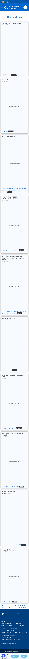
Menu (2, 7)
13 (5, 608)
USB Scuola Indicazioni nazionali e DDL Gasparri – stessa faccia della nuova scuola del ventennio (14, 190)
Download (14, 75)
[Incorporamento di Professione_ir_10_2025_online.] (14, 461)
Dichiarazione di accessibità (8, 636)
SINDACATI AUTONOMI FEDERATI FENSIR (12, 376)
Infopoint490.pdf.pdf (7, 601)
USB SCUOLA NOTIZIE (8, 136)
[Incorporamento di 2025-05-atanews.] (14, 49)
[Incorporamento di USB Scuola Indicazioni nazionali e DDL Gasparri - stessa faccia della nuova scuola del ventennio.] (14, 163)
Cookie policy (12, 643)
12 (3, 608)
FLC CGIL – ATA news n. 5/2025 (11, 23)
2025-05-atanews (6, 75)
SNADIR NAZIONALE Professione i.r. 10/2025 (13, 434)
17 (14, 608)
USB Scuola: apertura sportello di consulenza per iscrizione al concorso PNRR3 (13, 258)
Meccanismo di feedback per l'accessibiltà (11, 639)
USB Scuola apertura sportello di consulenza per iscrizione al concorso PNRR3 (14, 312)
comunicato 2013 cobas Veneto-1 (10, 250)
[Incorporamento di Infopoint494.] (14, 106)
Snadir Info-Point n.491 (9, 318)
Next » (25, 608)
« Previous (4, 606)
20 (21, 608)
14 (7, 608)
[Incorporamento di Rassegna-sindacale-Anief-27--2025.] (14, 519)
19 (19, 608)
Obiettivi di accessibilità (7, 637)
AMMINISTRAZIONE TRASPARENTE (9, 652)
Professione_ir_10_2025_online (10, 486)
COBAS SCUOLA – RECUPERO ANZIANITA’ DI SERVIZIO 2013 (11, 197)
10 (24, 606)
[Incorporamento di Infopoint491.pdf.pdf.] (14, 345)
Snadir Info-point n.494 (9, 80)
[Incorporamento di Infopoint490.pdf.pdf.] (14, 576)
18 (16, 608)
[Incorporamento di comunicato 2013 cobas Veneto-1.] (14, 225)
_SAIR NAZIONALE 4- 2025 (9, 428)
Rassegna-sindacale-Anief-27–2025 (11, 545)
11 (26, 606)
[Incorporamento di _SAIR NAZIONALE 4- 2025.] (14, 403)
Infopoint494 (5, 131)
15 (9, 608)
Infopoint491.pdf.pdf (7, 370)
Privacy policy (4, 643)
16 (12, 608)
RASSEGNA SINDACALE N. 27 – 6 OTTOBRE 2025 (12, 492)
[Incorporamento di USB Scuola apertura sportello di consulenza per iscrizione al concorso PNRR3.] (14, 286)
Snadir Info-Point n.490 (9, 550)
